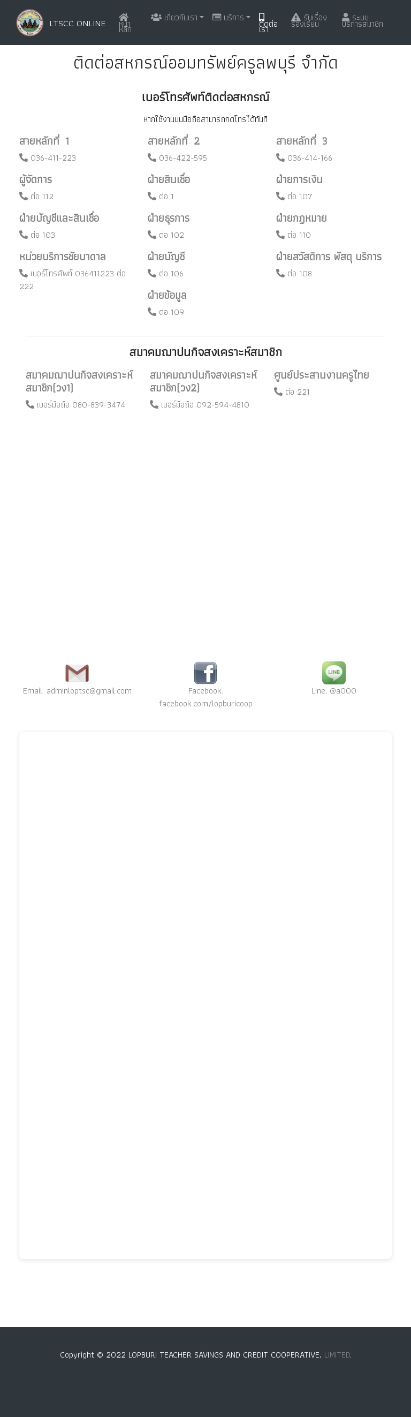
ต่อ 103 (37, 235)
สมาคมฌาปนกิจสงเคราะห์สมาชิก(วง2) (203, 381)
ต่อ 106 (166, 273)
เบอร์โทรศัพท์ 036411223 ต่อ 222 (72, 280)
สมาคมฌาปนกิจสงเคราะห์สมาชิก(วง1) (79, 381)
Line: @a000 (333, 690)
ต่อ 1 (161, 196)
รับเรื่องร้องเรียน (309, 21)
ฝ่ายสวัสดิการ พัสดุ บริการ (329, 256)
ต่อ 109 (166, 312)
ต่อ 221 (292, 391)
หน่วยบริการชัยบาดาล (62, 256)
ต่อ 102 (166, 235)
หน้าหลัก (125, 24)
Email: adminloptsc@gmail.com (77, 690)
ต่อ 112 (36, 196)
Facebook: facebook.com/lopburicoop (206, 697)
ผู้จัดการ (35, 179)
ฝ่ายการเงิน (299, 179)
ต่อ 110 (293, 235)
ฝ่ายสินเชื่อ (169, 179)
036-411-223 (47, 157)
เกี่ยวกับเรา (174, 17)
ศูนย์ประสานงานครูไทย (321, 374)
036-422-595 (177, 157)
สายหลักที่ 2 (174, 140)
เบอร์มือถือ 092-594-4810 (199, 404)
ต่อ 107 (294, 196)
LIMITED (337, 1354)
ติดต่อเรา (268, 24)
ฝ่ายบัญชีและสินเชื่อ (59, 218)
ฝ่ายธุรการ (168, 218)
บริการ (228, 17)
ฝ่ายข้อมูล (167, 295)
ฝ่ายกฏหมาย (301, 218)
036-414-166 (304, 157)
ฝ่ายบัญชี (166, 256)
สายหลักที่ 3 (302, 140)
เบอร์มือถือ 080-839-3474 (75, 404)
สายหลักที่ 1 (44, 140)
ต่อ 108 (294, 273)
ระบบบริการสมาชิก (362, 21)
